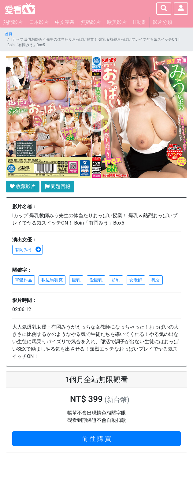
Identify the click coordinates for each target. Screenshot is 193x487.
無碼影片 (91, 22)
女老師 (135, 279)
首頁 (8, 34)
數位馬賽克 (52, 279)
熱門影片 (13, 22)
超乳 (116, 279)
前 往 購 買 (96, 438)
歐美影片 (117, 22)
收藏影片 (22, 186)
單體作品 (23, 279)
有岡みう (28, 249)
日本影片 (39, 22)
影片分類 (162, 22)
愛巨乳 (96, 279)
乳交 (155, 279)
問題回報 (57, 186)
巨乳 (76, 279)
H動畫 (139, 22)
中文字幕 (65, 22)
